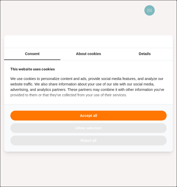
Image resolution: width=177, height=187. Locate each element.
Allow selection (88, 128)
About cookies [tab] (88, 54)
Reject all (88, 140)
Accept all (88, 115)
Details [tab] (145, 54)
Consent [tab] (32, 54)
